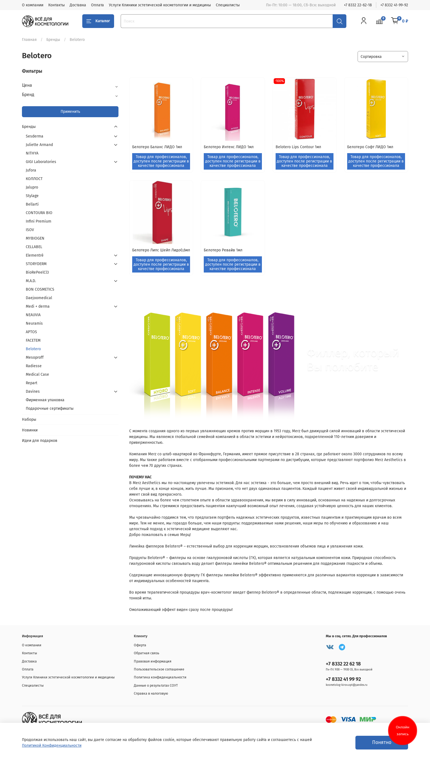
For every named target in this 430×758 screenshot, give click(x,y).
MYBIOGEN (35, 238)
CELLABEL (34, 247)
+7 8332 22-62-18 (358, 5)
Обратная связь (146, 653)
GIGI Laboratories (41, 161)
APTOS (31, 332)
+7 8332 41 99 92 (343, 679)
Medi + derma (38, 306)
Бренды (53, 39)
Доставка (78, 5)
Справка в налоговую (151, 693)
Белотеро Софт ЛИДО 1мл (370, 147)
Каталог (98, 21)
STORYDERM (36, 264)
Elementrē (35, 255)
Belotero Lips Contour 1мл (298, 147)
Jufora (31, 170)
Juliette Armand (39, 144)
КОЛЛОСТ (34, 178)
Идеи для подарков (39, 440)
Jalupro (32, 187)
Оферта (140, 645)
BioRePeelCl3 (37, 272)
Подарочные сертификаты (49, 408)
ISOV (30, 230)
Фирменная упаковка (45, 400)
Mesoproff (35, 357)
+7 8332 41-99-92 (394, 5)
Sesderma (34, 136)
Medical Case (37, 374)
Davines (33, 391)
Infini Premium (38, 221)
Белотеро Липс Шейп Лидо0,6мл (161, 250)
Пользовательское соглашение (159, 669)
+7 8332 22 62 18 (343, 664)
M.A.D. (31, 281)
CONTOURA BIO (39, 212)
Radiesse (34, 366)
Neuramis (34, 323)
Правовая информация (152, 661)
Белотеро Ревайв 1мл (223, 250)
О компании (32, 5)
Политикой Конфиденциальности (51, 745)
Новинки (30, 430)
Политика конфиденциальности (160, 677)
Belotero (33, 349)
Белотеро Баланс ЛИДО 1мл (157, 147)
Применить (70, 111)
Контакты (56, 5)
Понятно (381, 742)
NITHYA (32, 153)
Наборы (29, 419)
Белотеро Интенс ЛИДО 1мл (229, 147)
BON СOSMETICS (40, 289)
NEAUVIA (33, 315)
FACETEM (33, 340)
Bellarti (32, 204)
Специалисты (228, 5)
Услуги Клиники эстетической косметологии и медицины (160, 5)
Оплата (97, 5)
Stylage (32, 195)
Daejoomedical (39, 298)
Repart (31, 383)
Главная (29, 39)
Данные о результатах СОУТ (156, 685)
